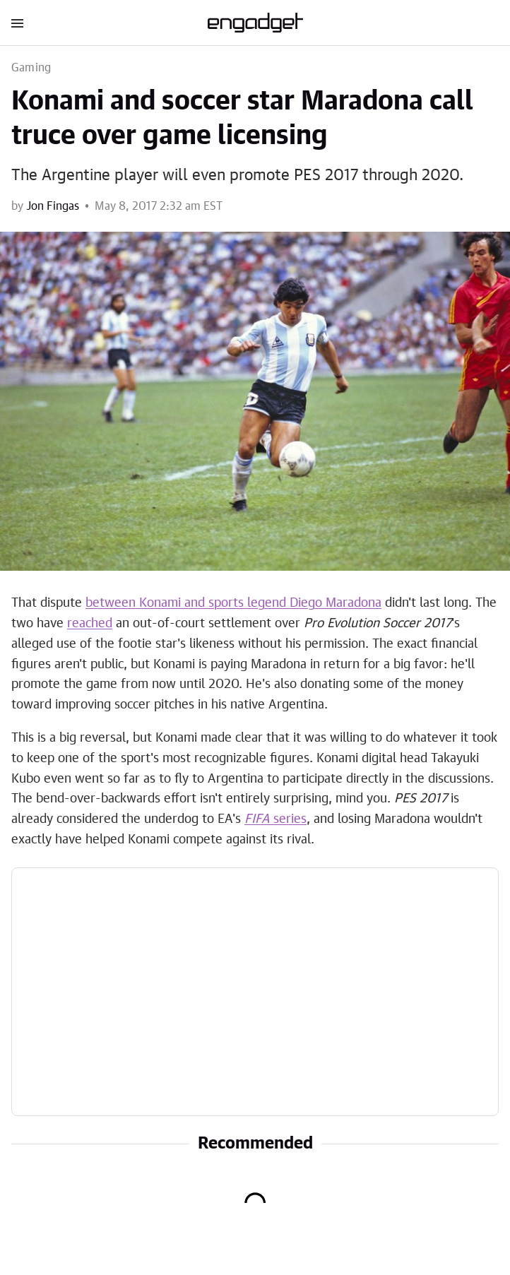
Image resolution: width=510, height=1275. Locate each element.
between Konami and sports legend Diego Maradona (233, 603)
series (275, 819)
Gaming (31, 67)
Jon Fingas (52, 206)
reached (89, 623)
